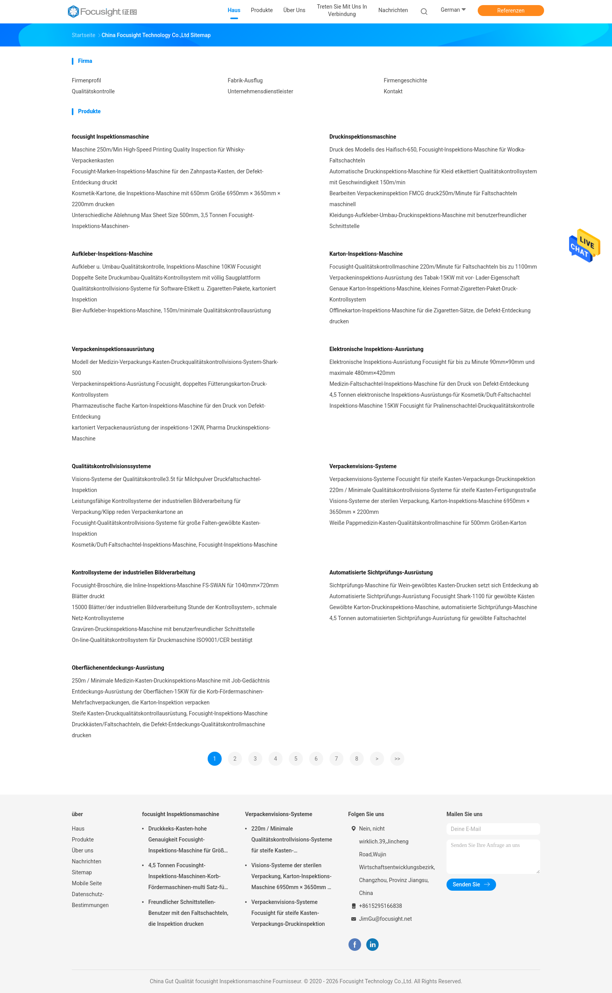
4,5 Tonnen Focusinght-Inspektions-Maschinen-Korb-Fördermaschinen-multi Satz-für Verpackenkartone (187, 877)
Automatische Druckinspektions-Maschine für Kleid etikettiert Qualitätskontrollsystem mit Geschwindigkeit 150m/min (433, 176)
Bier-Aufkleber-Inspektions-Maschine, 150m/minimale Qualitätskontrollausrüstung (171, 310)
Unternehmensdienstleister (261, 91)
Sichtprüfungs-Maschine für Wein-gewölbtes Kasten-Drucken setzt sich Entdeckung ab (434, 585)
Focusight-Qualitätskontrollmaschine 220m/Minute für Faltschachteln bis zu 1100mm (433, 267)
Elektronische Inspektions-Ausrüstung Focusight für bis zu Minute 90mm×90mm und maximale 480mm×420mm (432, 367)
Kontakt (393, 91)
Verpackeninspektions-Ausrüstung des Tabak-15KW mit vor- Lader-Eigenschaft (424, 278)
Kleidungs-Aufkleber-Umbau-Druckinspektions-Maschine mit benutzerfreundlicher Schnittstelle (428, 220)
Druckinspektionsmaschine (362, 137)
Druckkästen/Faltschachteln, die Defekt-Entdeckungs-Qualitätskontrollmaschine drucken (168, 729)
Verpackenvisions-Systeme (363, 466)
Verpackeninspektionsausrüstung (113, 349)
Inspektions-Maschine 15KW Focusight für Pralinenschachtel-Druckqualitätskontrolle (431, 406)
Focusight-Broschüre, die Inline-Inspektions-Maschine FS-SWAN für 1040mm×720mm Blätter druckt (175, 590)
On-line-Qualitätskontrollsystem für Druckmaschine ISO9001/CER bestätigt (162, 640)
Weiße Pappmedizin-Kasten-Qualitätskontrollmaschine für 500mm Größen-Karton (428, 523)
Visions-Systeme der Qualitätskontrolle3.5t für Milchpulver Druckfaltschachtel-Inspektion (166, 484)
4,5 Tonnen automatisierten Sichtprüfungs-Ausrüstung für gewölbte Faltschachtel (427, 618)
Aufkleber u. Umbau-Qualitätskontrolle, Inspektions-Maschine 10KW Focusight (166, 267)
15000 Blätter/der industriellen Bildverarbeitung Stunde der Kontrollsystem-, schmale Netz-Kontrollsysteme (174, 612)
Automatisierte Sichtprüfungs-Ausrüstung (381, 572)
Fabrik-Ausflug (245, 80)
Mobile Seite (87, 883)
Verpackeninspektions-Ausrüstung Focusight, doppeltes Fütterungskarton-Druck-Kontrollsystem (169, 389)
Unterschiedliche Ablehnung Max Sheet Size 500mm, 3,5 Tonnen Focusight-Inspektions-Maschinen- (163, 220)
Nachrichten (86, 861)
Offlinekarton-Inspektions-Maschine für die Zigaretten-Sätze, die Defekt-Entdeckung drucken (429, 315)
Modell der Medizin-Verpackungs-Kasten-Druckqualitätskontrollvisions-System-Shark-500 (175, 367)
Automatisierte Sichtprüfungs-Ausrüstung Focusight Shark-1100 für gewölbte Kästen (432, 596)
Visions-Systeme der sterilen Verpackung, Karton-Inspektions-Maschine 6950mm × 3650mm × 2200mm (429, 506)
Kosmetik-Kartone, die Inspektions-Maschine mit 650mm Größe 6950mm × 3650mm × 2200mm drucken (176, 198)
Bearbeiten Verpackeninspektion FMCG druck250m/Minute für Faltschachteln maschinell (423, 198)
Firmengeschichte (405, 80)
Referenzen (511, 10)
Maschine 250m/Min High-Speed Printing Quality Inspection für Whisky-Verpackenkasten (158, 155)
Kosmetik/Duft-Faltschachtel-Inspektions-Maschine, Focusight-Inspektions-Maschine (175, 545)
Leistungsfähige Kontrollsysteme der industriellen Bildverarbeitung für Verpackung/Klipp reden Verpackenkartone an (156, 506)
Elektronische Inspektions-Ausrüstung (376, 349)
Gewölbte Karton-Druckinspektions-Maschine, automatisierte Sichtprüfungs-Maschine (433, 607)
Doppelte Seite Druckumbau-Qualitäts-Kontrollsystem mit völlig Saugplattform (166, 278)
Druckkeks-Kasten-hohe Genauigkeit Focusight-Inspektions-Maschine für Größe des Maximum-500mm (187, 840)
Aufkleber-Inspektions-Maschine (112, 254)
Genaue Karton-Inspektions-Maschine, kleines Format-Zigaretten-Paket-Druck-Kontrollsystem (423, 294)
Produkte (83, 839)
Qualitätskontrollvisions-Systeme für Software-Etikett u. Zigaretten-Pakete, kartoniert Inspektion (174, 294)
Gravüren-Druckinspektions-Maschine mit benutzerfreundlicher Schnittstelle (163, 629)
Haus (78, 828)
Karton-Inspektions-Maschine (366, 254)
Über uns (82, 850)
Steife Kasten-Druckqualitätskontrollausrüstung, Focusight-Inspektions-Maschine (170, 713)
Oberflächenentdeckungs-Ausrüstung (118, 668)
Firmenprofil (86, 80)
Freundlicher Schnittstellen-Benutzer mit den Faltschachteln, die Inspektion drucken (188, 913)
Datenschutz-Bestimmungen (90, 899)
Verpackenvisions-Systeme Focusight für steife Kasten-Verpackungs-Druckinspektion (432, 479)
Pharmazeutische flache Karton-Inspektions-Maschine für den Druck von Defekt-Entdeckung (168, 411)
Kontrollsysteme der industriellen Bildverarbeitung (133, 572)
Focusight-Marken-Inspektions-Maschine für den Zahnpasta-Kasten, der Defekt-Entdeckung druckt (167, 176)
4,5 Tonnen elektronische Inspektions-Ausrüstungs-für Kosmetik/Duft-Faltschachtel (430, 395)
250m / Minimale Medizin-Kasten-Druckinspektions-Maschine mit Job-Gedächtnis (171, 680)
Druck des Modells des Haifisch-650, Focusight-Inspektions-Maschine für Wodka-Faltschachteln (427, 155)
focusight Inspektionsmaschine (110, 137)
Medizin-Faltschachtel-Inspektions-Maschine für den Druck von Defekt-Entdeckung (429, 384)
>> (397, 759)
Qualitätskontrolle (93, 91)
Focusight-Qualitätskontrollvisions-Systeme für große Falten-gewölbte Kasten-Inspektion (166, 528)
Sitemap (82, 872)
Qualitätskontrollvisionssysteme (111, 466)
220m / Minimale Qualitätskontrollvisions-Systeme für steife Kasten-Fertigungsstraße (432, 490)
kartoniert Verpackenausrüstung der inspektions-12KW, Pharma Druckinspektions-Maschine (171, 433)
